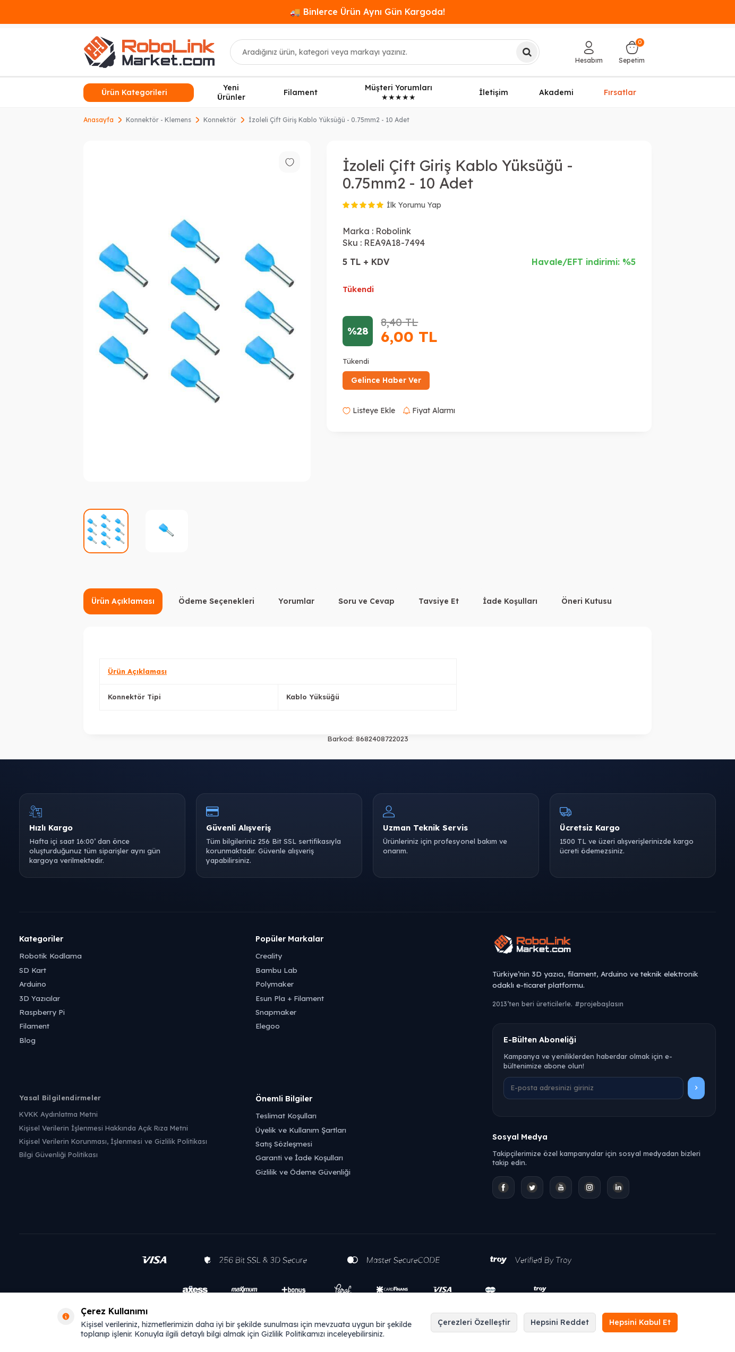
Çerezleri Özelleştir (474, 1322)
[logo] (149, 52)
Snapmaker (275, 1011)
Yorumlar (296, 601)
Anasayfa (98, 120)
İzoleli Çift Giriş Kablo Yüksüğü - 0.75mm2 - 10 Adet (329, 120)
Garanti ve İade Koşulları (299, 1157)
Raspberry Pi (42, 1011)
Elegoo (267, 1025)
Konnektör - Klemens (158, 120)
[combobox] (385, 52)
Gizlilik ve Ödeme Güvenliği (303, 1171)
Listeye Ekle (369, 410)
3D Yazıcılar (39, 998)
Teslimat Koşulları (286, 1115)
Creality (268, 955)
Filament (301, 92)
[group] (197, 311)
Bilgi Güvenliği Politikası (58, 1154)
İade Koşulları (510, 601)
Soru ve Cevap (366, 601)
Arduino (32, 983)
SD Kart (32, 969)
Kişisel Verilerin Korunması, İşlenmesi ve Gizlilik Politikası (113, 1141)
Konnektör (219, 120)
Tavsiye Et (438, 601)
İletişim (493, 92)
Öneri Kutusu (586, 601)
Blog (27, 1040)
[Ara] (526, 52)
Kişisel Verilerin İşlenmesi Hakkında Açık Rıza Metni (103, 1128)
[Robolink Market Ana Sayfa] (604, 946)
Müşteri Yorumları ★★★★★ (398, 92)
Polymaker (274, 983)
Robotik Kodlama (50, 955)
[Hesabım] (589, 52)
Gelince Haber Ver (386, 380)
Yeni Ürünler (231, 92)
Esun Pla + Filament (289, 998)
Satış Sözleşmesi (283, 1143)
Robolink (393, 231)
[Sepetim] (632, 52)
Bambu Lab (276, 969)
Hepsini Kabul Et (640, 1322)
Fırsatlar (620, 91)
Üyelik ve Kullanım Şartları (300, 1129)
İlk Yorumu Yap (414, 205)
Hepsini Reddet (560, 1322)
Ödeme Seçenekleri (216, 601)
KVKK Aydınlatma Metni (58, 1114)
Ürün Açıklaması (123, 601)
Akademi (556, 92)
